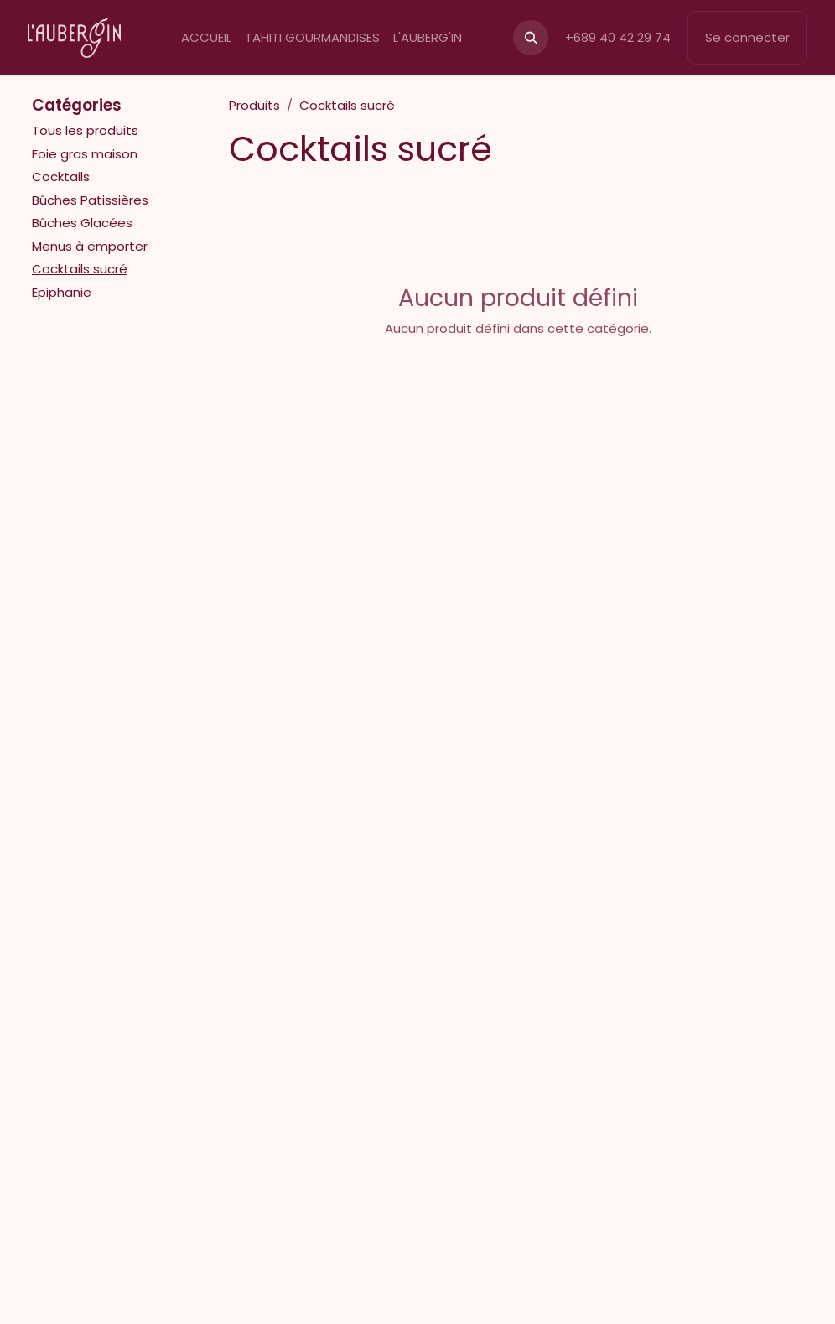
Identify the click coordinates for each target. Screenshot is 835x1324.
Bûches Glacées (82, 222)
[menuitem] (206, 38)
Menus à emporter (90, 246)
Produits (254, 105)
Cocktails (61, 176)
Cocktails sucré (79, 269)
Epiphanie (61, 292)
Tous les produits (85, 130)
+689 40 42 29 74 (618, 37)
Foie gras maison (84, 154)
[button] (530, 37)
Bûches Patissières (90, 200)
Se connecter (747, 37)
